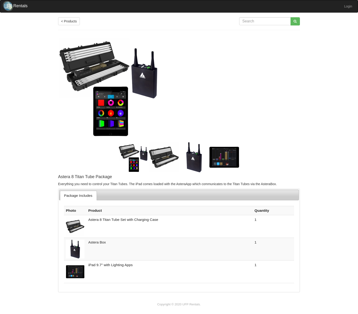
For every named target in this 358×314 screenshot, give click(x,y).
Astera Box (97, 242)
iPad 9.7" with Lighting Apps (110, 265)
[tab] (78, 195)
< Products (69, 21)
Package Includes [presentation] (78, 196)
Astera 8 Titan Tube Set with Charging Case (123, 220)
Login (348, 6)
